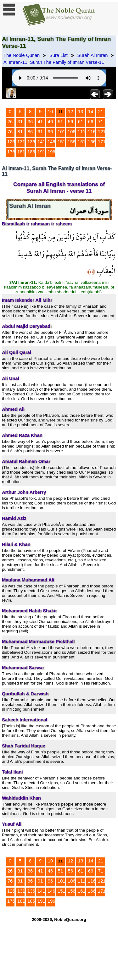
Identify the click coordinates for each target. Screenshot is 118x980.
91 (40, 131)
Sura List (58, 55)
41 (40, 121)
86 (30, 131)
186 (31, 151)
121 (101, 131)
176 (11, 151)
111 (81, 131)
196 (51, 151)
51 (60, 121)
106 (71, 131)
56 (70, 121)
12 (70, 111)
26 (10, 121)
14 (90, 111)
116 (91, 131)
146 (51, 141)
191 (41, 151)
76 (10, 131)
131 (21, 141)
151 (61, 141)
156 (71, 141)
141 (41, 141)
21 (100, 111)
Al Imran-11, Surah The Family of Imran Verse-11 (53, 62)
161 (81, 141)
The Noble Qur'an (21, 55)
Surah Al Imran (92, 55)
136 (31, 141)
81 (20, 131)
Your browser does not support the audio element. (59, 77)
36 (30, 121)
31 (20, 121)
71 (100, 121)
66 (90, 121)
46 (50, 121)
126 (11, 141)
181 (21, 151)
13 (80, 111)
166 (91, 141)
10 (50, 111)
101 (61, 131)
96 (50, 131)
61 (80, 121)
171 (101, 141)
